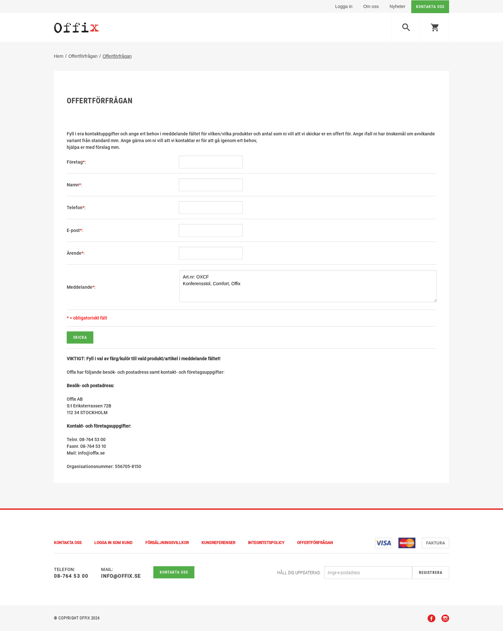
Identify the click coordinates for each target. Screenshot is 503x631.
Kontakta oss (174, 572)
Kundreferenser (218, 543)
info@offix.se (121, 576)
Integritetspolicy (266, 543)
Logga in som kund (113, 543)
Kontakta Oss (67, 543)
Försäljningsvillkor (167, 543)
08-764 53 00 (71, 576)
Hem (59, 56)
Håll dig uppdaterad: (299, 572)
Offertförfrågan (83, 56)
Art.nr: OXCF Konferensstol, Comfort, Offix (308, 286)
